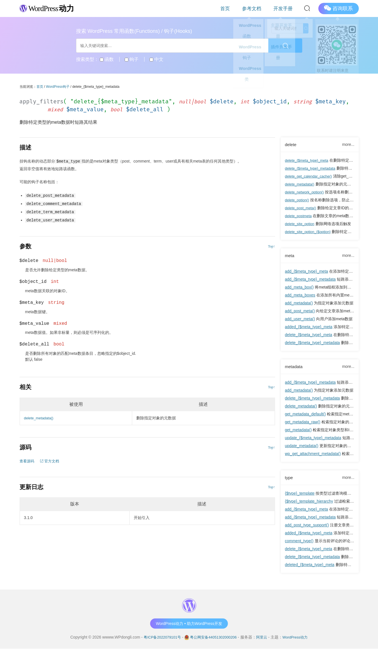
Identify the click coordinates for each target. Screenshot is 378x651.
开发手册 (287, 8)
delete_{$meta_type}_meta (308, 161)
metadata (294, 367)
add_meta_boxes (300, 296)
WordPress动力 (299, 639)
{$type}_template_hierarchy (309, 503)
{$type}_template (300, 495)
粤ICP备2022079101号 (159, 639)
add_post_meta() (300, 312)
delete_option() (298, 200)
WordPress (50, 8)
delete (291, 144)
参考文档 (263, 8)
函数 (107, 59)
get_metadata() (298, 431)
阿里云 (264, 639)
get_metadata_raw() (302, 423)
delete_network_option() (306, 192)
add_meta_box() (299, 288)
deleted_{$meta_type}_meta (309, 567)
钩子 (132, 59)
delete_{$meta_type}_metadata (312, 169)
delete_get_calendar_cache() (310, 176)
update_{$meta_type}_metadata (313, 439)
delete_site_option (301, 224)
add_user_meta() (300, 320)
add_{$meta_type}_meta (306, 272)
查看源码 (27, 460)
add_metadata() (299, 304)
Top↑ (271, 245)
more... (348, 144)
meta (290, 256)
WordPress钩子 (58, 87)
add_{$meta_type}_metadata (310, 280)
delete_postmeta (299, 216)
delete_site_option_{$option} (310, 232)
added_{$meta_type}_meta (308, 328)
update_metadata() (301, 447)
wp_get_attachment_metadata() (313, 455)
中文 (156, 59)
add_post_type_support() (307, 527)
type (289, 479)
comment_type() (299, 543)
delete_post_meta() (302, 208)
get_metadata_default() (305, 415)
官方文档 (51, 460)
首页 (243, 8)
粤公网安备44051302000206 (213, 639)
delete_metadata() (301, 184)
